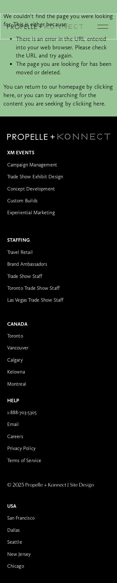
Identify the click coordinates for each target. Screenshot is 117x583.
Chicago (15, 566)
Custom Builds (22, 201)
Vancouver (18, 348)
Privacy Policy (21, 448)
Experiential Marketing (31, 212)
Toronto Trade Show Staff (33, 288)
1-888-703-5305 (22, 412)
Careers (15, 436)
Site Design (82, 485)
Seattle (14, 542)
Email (13, 424)
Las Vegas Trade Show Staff (35, 300)
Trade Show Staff (24, 276)
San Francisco (21, 518)
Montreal (17, 384)
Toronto (15, 336)
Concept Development (31, 189)
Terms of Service (24, 460)
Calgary (15, 360)
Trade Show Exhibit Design (35, 177)
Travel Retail (20, 252)
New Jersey (19, 554)
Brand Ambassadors (27, 264)
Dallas (13, 530)
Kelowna (16, 372)
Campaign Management (32, 165)
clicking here (88, 103)
